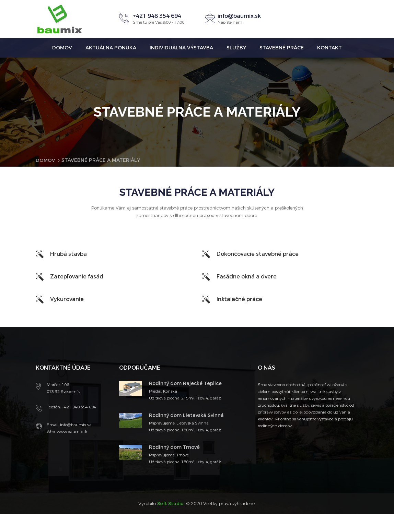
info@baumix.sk (239, 16)
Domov (62, 48)
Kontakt (329, 48)
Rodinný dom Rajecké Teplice (185, 383)
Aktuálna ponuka (110, 48)
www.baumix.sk (72, 431)
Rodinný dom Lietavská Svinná (186, 415)
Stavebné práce (281, 48)
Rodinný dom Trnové (174, 447)
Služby (236, 48)
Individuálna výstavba (181, 48)
